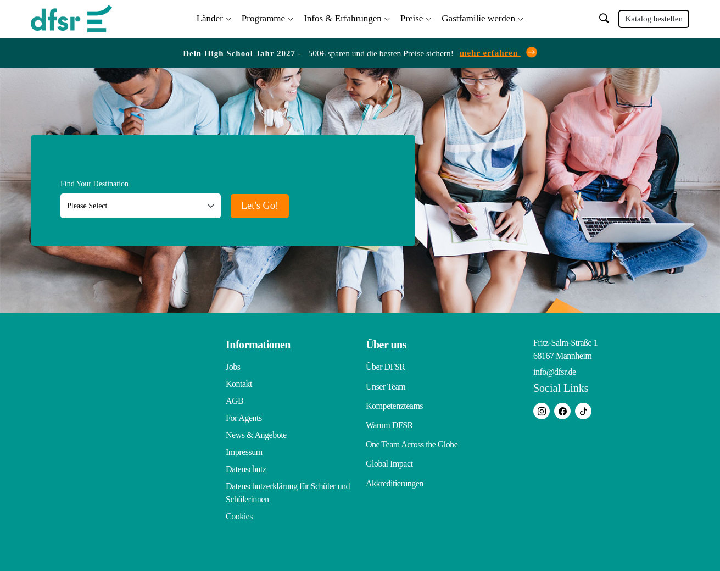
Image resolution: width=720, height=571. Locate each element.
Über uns (386, 342)
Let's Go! (268, 202)
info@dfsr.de (554, 369)
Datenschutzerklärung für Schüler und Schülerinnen (288, 490)
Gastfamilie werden (478, 17)
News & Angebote (256, 432)
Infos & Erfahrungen (343, 17)
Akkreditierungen (394, 467)
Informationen (258, 342)
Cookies (239, 514)
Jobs (233, 364)
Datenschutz (246, 467)
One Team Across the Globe (411, 432)
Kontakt (239, 381)
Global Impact (389, 449)
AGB (234, 398)
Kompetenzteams (394, 398)
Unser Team (385, 381)
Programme (263, 17)
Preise (411, 17)
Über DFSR (385, 364)
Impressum (244, 449)
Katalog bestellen (654, 17)
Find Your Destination (94, 182)
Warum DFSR (389, 415)
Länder (210, 17)
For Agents (244, 415)
